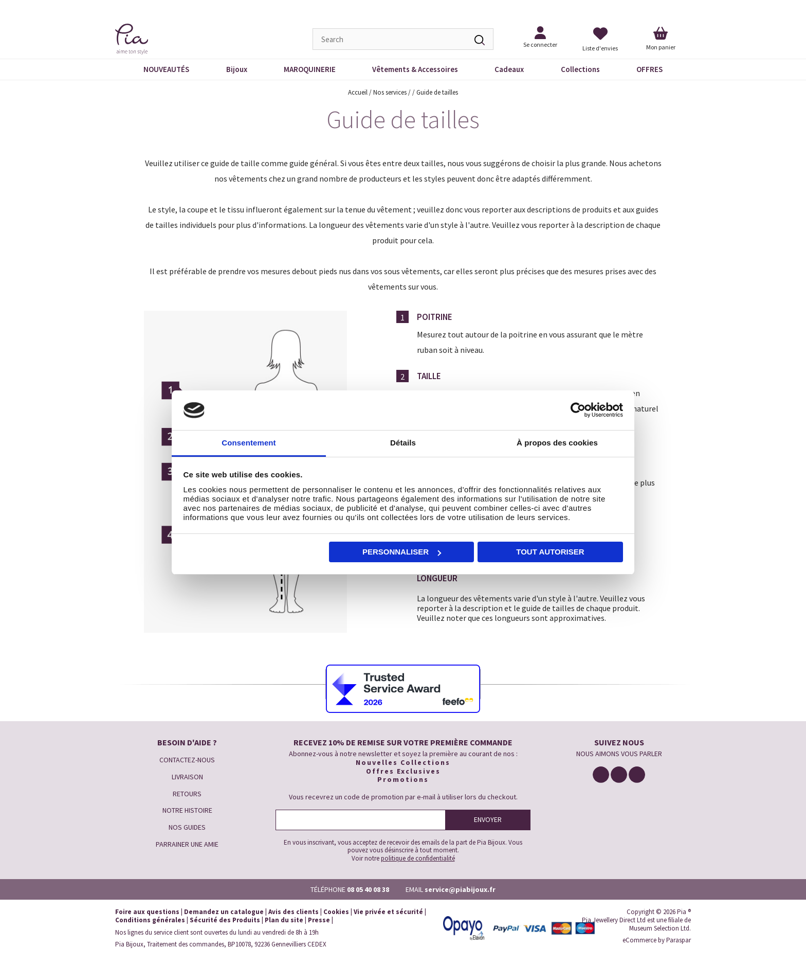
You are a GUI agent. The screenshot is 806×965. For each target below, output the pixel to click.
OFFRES (649, 69)
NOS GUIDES (187, 827)
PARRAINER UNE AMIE (187, 844)
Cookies (336, 911)
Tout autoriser (550, 551)
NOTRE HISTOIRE (187, 810)
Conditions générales (150, 920)
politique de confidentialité (418, 858)
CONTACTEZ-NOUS (187, 759)
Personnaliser (401, 551)
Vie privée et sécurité (388, 911)
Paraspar (678, 940)
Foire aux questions (147, 911)
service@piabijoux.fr (460, 889)
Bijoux (236, 69)
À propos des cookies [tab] (557, 442)
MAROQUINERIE (310, 69)
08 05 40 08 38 (368, 889)
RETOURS (187, 793)
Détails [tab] (403, 442)
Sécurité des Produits (225, 920)
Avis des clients (293, 911)
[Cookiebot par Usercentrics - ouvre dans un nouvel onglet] (578, 410)
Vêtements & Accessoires (415, 69)
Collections (580, 69)
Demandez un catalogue (224, 911)
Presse (319, 920)
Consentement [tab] (249, 442)
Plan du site (284, 920)
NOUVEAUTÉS (166, 69)
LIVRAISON (187, 776)
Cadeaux (509, 69)
